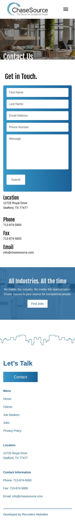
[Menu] (65, 9)
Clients (7, 407)
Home (7, 399)
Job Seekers (11, 415)
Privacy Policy (12, 430)
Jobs (6, 422)
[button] (37, 304)
